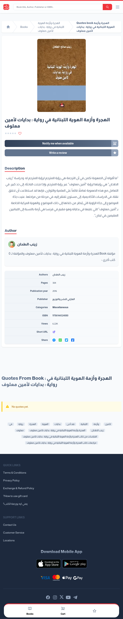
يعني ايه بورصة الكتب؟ (15, 503)
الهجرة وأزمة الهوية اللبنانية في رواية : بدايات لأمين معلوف (57, 430)
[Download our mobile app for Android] (74, 563)
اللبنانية (84, 424)
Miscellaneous (60, 307)
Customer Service (13, 532)
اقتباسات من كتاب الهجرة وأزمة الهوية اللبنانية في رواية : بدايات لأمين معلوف (60, 436)
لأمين (108, 424)
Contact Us (9, 524)
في (10, 424)
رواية (21, 424)
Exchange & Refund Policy (18, 488)
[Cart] (63, 608)
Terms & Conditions (14, 472)
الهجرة (32, 424)
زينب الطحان (27, 244)
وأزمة (96, 424)
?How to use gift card (15, 496)
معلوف (20, 430)
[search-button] (107, 7)
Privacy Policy (11, 480)
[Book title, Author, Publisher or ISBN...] (58, 7)
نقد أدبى (70, 424)
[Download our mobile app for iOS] (48, 563)
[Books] (29, 608)
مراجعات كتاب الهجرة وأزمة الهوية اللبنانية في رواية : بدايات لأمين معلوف (61, 442)
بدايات (57, 424)
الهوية (45, 424)
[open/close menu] (117, 7)
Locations (9, 540)
